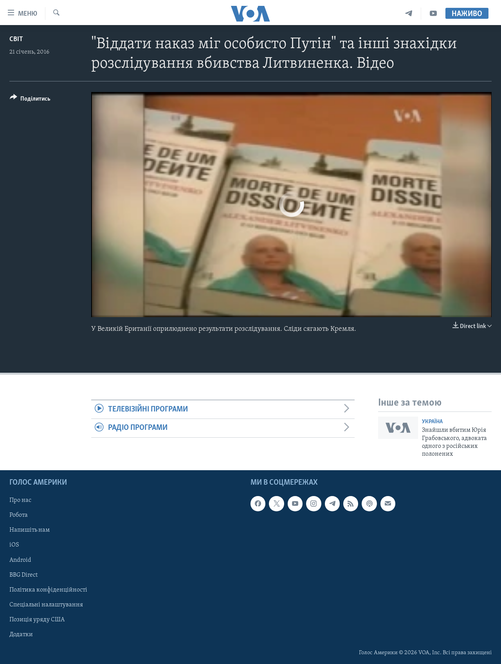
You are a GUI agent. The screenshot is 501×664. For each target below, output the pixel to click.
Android (20, 560)
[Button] (30, 100)
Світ (16, 39)
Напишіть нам (29, 530)
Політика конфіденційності (48, 589)
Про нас (20, 500)
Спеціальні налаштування (46, 604)
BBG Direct (23, 575)
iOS (14, 545)
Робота (18, 515)
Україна (432, 422)
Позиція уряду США (37, 619)
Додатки (21, 634)
